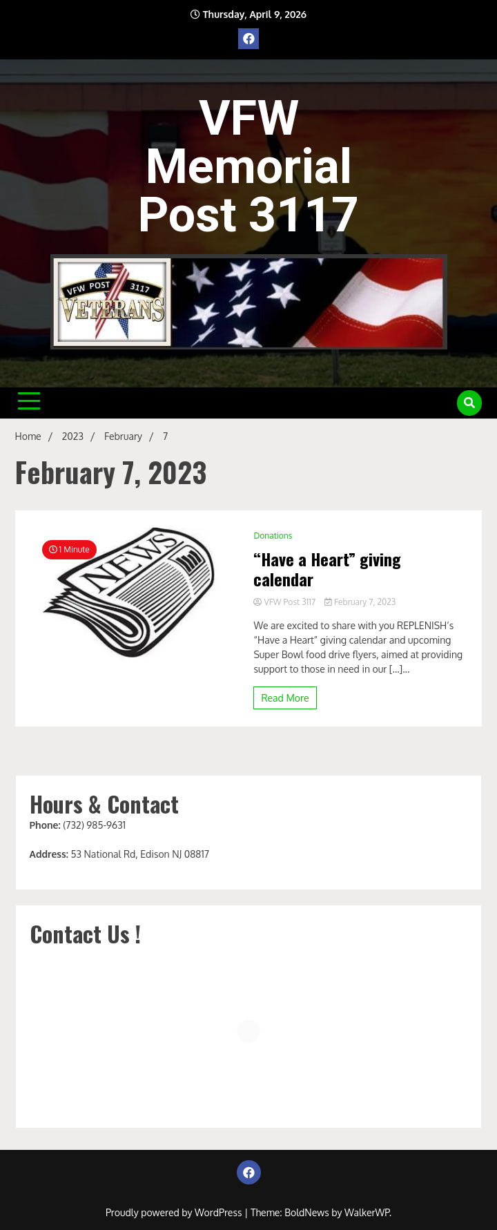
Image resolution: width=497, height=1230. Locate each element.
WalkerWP (366, 1212)
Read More (285, 698)
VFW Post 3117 (285, 602)
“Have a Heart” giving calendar (327, 569)
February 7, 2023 (360, 602)
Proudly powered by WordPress (175, 1212)
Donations (272, 535)
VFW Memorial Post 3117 (248, 166)
